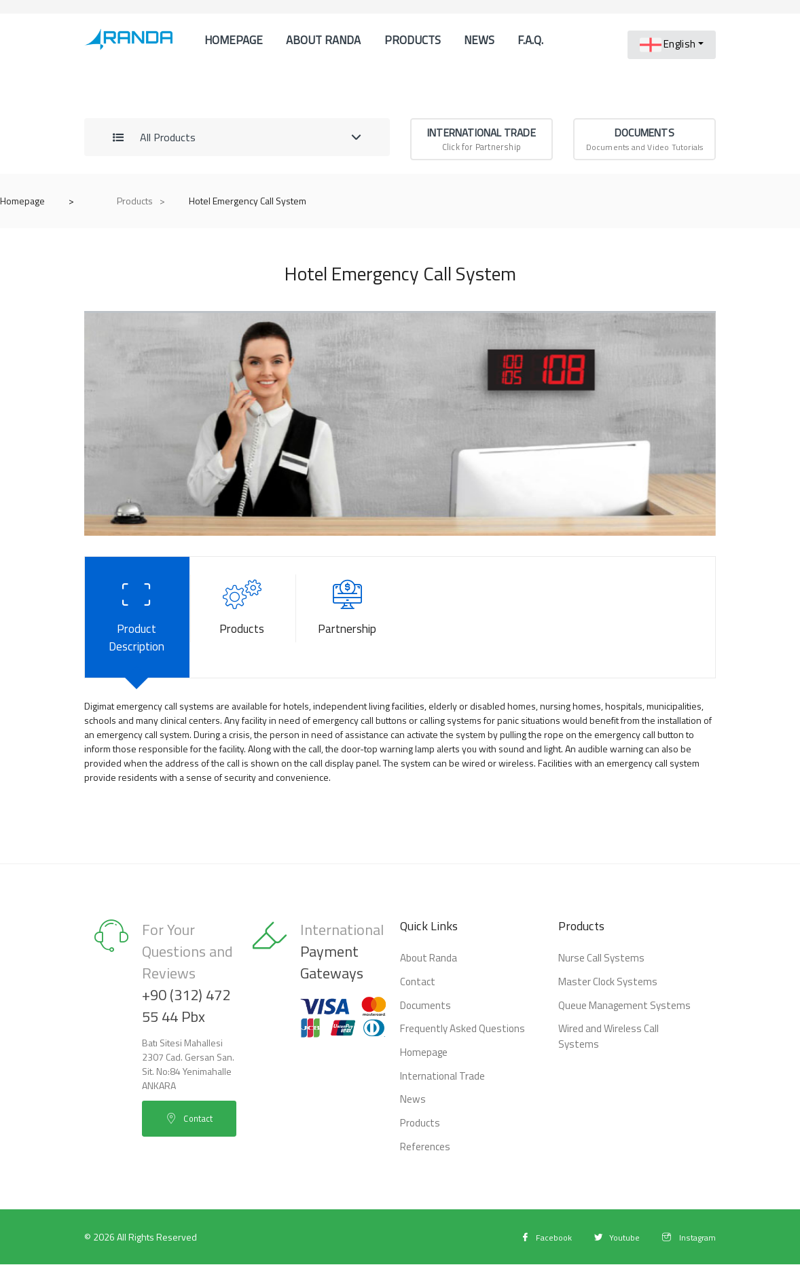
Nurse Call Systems (597, 969)
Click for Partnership (481, 171)
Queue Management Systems (618, 1014)
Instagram (686, 1237)
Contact (304, 185)
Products (391, 48)
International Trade (438, 1081)
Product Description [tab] (136, 638)
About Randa (310, 48)
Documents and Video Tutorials (644, 171)
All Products (154, 170)
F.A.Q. (503, 48)
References (232, 185)
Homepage (229, 48)
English (667, 45)
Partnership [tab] (347, 638)
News (453, 48)
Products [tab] (242, 638)
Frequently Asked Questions (458, 1036)
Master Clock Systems (602, 992)
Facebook (535, 1237)
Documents (423, 1014)
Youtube (610, 1237)
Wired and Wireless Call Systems (624, 1036)
